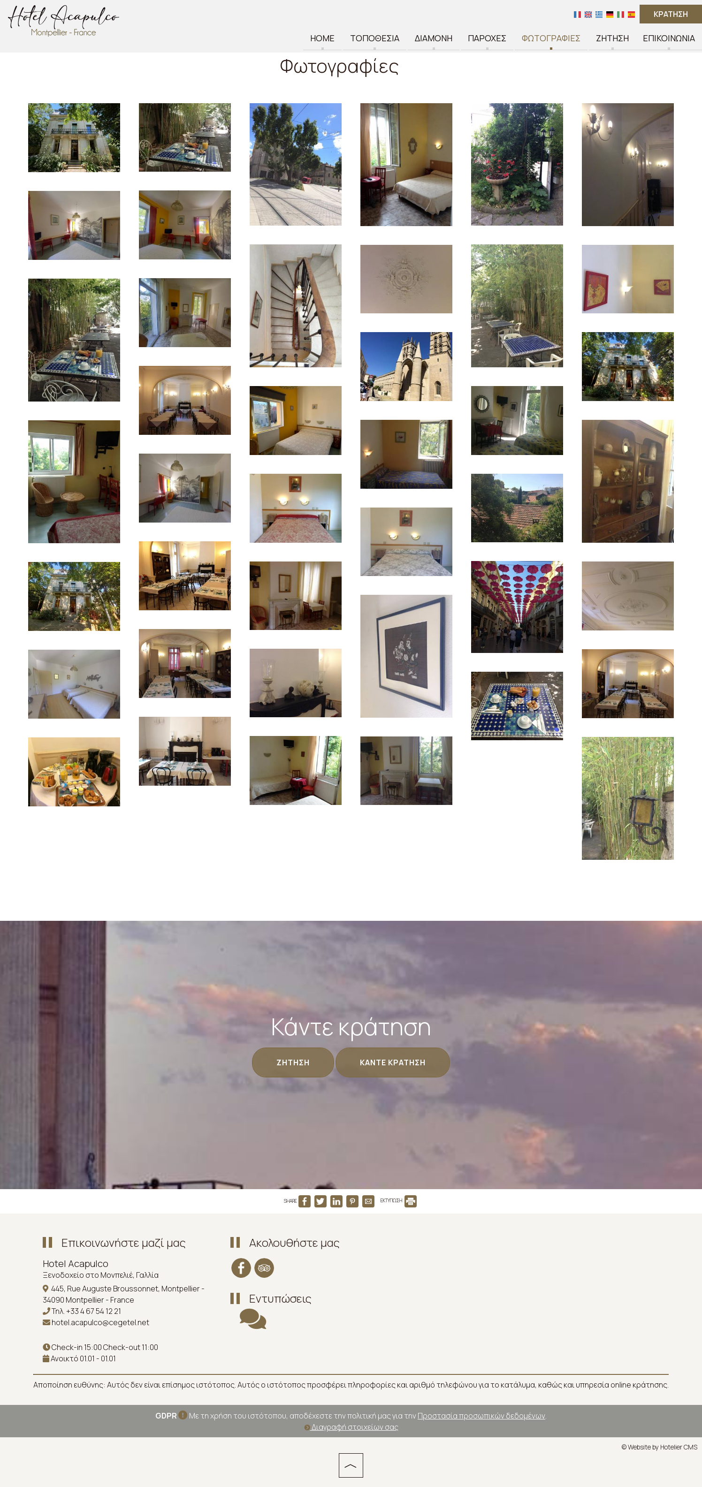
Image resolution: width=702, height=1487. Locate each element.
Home (322, 38)
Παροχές (487, 38)
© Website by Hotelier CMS (659, 1447)
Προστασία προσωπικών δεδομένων (481, 1416)
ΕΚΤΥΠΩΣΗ (399, 1200)
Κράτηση (671, 14)
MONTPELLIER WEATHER (432, 1267)
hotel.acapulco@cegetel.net (100, 1322)
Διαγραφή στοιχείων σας (351, 1427)
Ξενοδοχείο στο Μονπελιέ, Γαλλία (101, 1275)
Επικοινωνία (669, 38)
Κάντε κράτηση (393, 1062)
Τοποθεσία (374, 38)
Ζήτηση (612, 38)
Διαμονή (433, 38)
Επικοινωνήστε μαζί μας (123, 1242)
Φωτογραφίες (551, 38)
